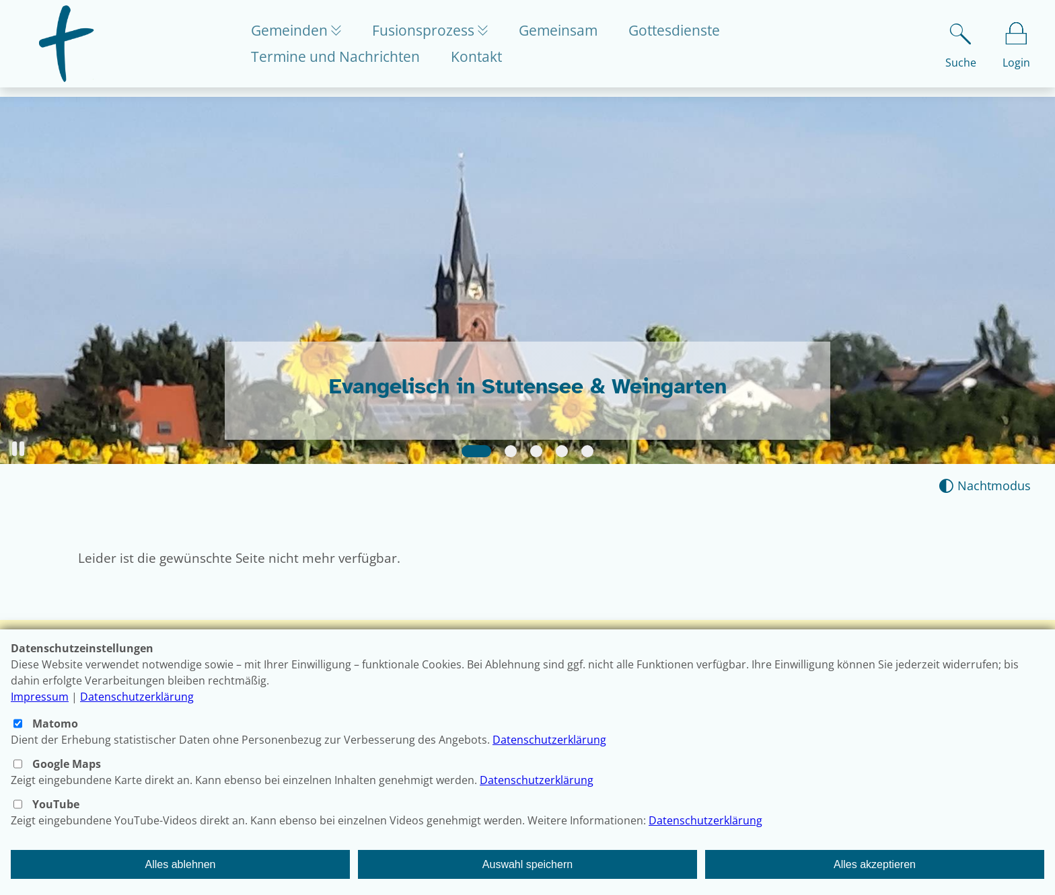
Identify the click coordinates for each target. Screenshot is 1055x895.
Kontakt (476, 61)
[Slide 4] (562, 451)
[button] (18, 449)
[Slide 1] (476, 451)
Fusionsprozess (428, 35)
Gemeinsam (565, 35)
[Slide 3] (536, 451)
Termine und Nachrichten (335, 61)
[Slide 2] (511, 451)
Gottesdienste (681, 35)
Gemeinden (291, 35)
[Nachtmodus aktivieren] (985, 485)
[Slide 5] (587, 451)
